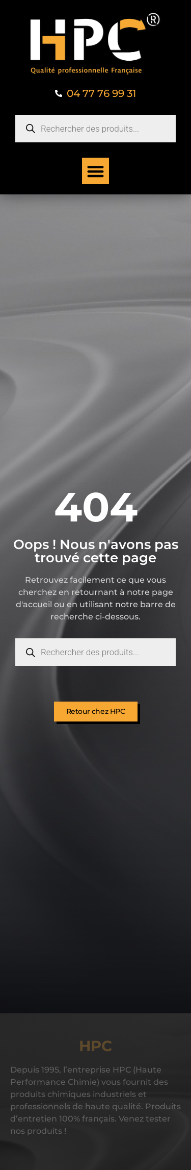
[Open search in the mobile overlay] (95, 128)
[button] (95, 171)
